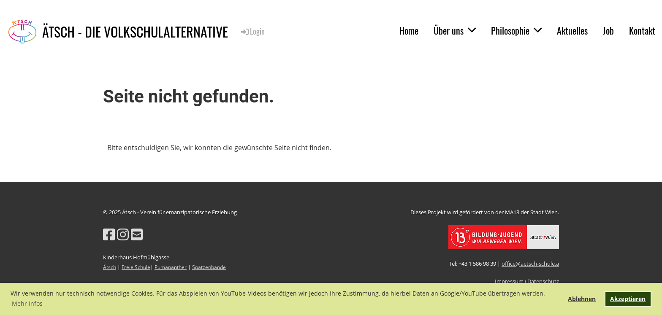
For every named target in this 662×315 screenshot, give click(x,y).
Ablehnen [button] (582, 299)
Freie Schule (136, 267)
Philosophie (516, 30)
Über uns (455, 30)
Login (252, 31)
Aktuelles (572, 30)
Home (408, 30)
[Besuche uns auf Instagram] (123, 234)
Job (608, 30)
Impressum (509, 281)
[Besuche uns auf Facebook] (109, 234)
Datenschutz (543, 281)
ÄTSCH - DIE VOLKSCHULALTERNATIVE (135, 31)
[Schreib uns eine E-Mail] (137, 234)
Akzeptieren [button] (628, 299)
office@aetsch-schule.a (530, 263)
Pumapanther (171, 267)
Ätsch (109, 267)
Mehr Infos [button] (27, 303)
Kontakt (642, 30)
